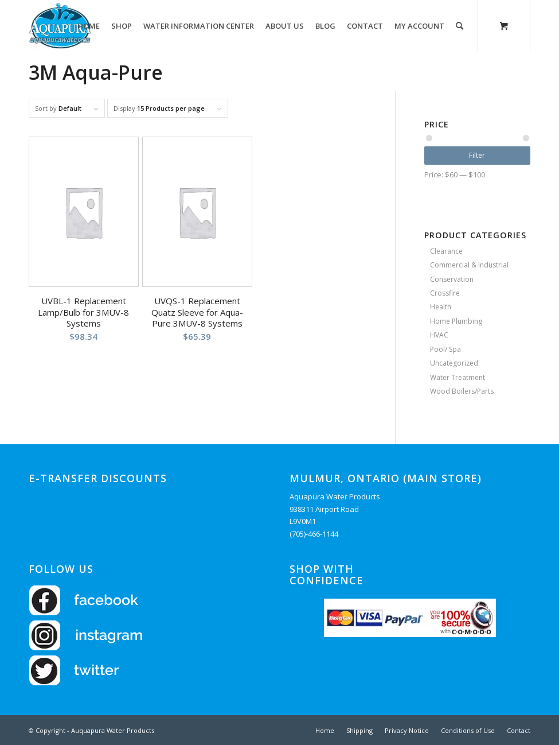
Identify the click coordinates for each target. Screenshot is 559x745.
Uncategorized (454, 363)
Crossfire (445, 293)
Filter (477, 155)
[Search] (459, 26)
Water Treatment (457, 377)
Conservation (452, 279)
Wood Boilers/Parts (462, 391)
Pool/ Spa (445, 349)
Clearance (446, 251)
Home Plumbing (456, 321)
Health (440, 307)
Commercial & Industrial (469, 265)
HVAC (439, 335)
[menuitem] (88, 26)
